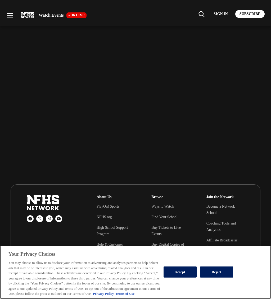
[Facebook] (30, 218)
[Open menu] (10, 15)
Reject (216, 272)
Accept (180, 272)
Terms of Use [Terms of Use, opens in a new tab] (124, 294)
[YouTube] (58, 218)
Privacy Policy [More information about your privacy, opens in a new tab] (103, 294)
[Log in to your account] (220, 14)
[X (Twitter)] (39, 218)
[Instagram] (49, 218)
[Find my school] (201, 14)
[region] (135, 272)
